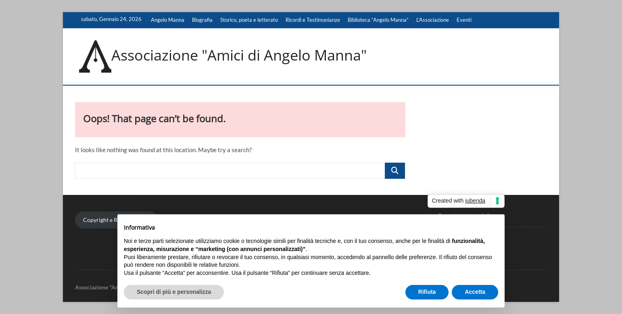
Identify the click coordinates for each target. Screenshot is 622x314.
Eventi (464, 20)
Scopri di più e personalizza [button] (174, 292)
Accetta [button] (475, 292)
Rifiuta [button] (427, 292)
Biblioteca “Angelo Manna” (378, 20)
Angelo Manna (167, 20)
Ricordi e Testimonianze (313, 20)
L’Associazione (432, 20)
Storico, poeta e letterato (249, 20)
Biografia (202, 20)
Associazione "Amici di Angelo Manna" (239, 55)
